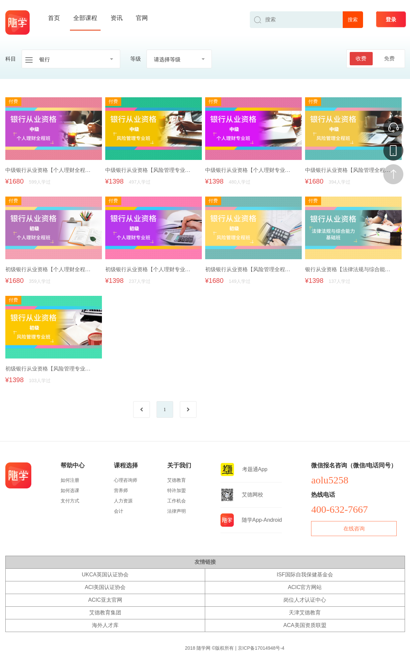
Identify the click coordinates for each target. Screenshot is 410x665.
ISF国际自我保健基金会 (305, 574)
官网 (142, 18)
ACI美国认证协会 (105, 587)
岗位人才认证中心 (304, 600)
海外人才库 (105, 625)
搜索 (353, 19)
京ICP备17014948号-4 (261, 648)
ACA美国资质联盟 (304, 625)
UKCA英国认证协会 (105, 574)
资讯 (117, 18)
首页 (54, 18)
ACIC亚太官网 (105, 600)
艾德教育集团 (105, 612)
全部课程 (85, 18)
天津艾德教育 (305, 612)
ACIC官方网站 (305, 587)
